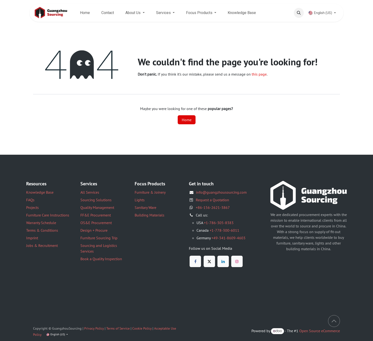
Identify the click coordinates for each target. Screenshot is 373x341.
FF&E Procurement (95, 215)
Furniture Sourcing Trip (99, 237)
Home (186, 119)
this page (259, 74)
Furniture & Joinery (150, 192)
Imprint (32, 237)
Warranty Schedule (41, 222)
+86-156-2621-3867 (213, 207)
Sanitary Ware (145, 207)
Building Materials (149, 215)
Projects (32, 207)
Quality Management (97, 207)
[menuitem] (85, 13)
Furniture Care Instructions (47, 215)
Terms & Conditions (42, 230)
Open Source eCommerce (319, 330)
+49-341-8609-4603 (228, 237)
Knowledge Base (40, 192)
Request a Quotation (212, 199)
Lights (140, 199)
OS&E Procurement (96, 222)
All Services (89, 192)
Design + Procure (94, 230)
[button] (299, 13)
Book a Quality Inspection (101, 258)
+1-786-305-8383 (219, 222)
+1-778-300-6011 (224, 230)
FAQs (30, 199)
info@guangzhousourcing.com (221, 192)
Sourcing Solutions (96, 199)
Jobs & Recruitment (42, 245)
